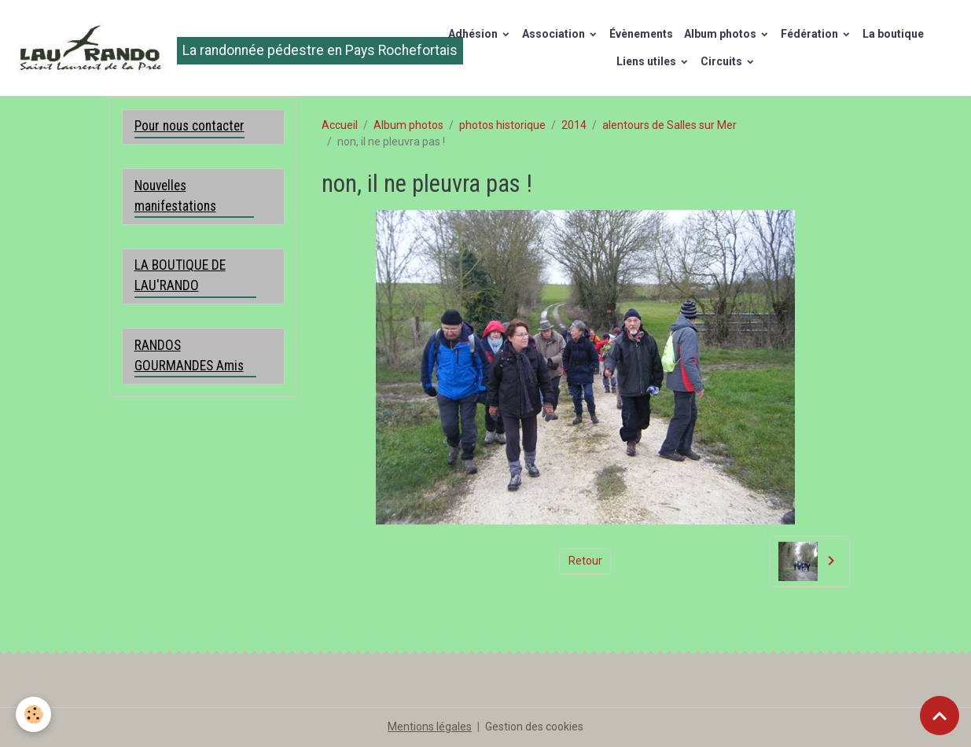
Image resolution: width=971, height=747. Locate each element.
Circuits (723, 61)
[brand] (205, 48)
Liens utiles (647, 61)
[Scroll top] (939, 715)
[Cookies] (33, 714)
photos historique (502, 125)
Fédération (810, 34)
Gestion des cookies (534, 726)
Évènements (641, 34)
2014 (574, 125)
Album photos (721, 34)
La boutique (893, 34)
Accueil (340, 125)
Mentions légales (430, 726)
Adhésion (474, 34)
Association (554, 34)
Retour (585, 560)
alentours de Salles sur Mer (669, 125)
